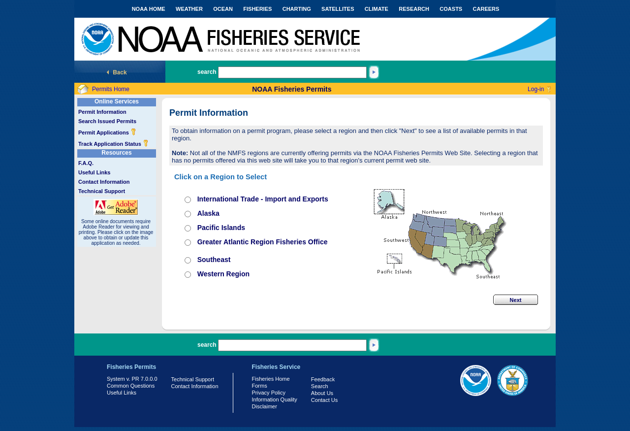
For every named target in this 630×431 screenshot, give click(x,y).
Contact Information (104, 182)
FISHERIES (257, 9)
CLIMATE (376, 9)
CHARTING (297, 9)
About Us (322, 393)
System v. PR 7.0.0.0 (132, 379)
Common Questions (131, 386)
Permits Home (110, 89)
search (207, 71)
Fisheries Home (271, 379)
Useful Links (94, 172)
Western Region (223, 274)
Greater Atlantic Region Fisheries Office (262, 242)
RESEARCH (414, 9)
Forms (259, 386)
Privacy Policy (268, 393)
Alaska (208, 213)
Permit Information (102, 112)
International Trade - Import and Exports (262, 199)
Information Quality (274, 399)
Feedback (323, 379)
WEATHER (189, 9)
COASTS (451, 9)
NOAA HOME (148, 9)
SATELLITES (337, 9)
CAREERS (486, 9)
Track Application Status (113, 144)
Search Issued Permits (107, 121)
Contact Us (324, 400)
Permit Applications (107, 132)
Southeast (214, 260)
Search (319, 386)
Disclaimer (264, 406)
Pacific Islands (221, 228)
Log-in (536, 89)
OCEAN (223, 9)
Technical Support (101, 191)
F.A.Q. (86, 163)
